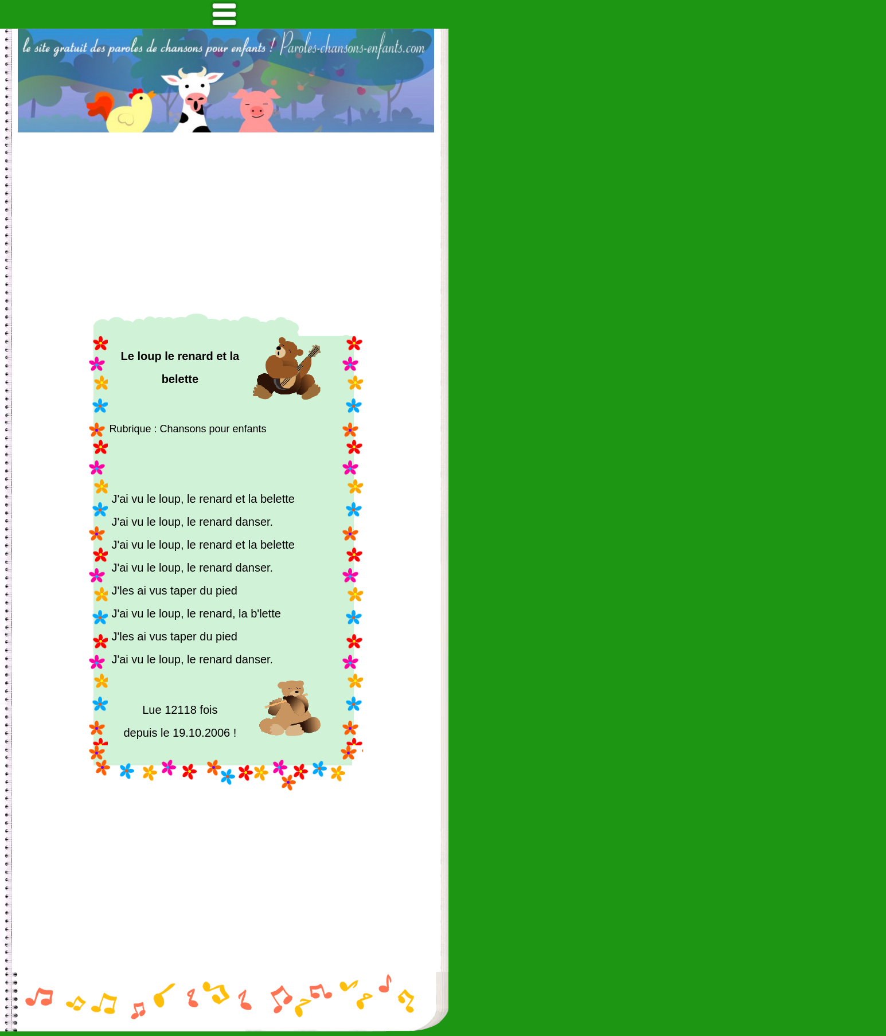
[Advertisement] (226, 223)
